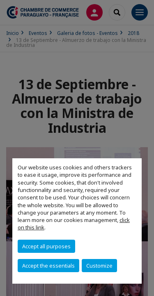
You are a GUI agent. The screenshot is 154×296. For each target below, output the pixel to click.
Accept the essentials (48, 265)
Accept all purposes (46, 246)
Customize (99, 265)
